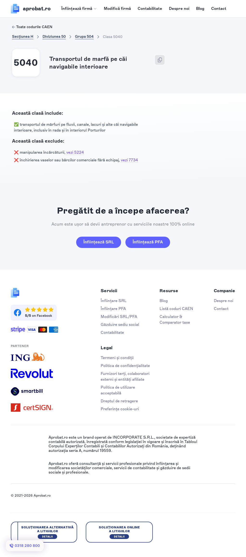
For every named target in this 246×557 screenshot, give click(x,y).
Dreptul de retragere (119, 401)
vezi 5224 (75, 152)
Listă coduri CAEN (176, 308)
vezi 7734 (129, 160)
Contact (218, 8)
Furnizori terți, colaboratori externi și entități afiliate (125, 376)
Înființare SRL (114, 300)
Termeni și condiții (117, 357)
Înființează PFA (148, 242)
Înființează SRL (98, 242)
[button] (79, 8)
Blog (200, 8)
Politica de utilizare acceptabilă (118, 390)
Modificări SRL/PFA (119, 316)
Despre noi (179, 8)
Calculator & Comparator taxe (175, 319)
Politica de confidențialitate (125, 365)
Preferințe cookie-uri (120, 409)
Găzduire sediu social (120, 324)
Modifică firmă (117, 8)
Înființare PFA (113, 308)
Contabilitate (150, 8)
